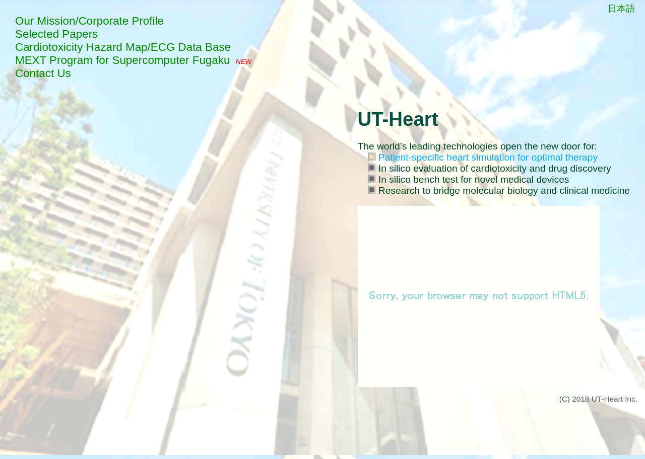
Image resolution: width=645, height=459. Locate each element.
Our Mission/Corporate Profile (89, 21)
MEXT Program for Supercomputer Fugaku (122, 60)
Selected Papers (56, 34)
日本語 (621, 9)
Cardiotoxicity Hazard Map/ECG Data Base (123, 47)
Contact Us (43, 73)
